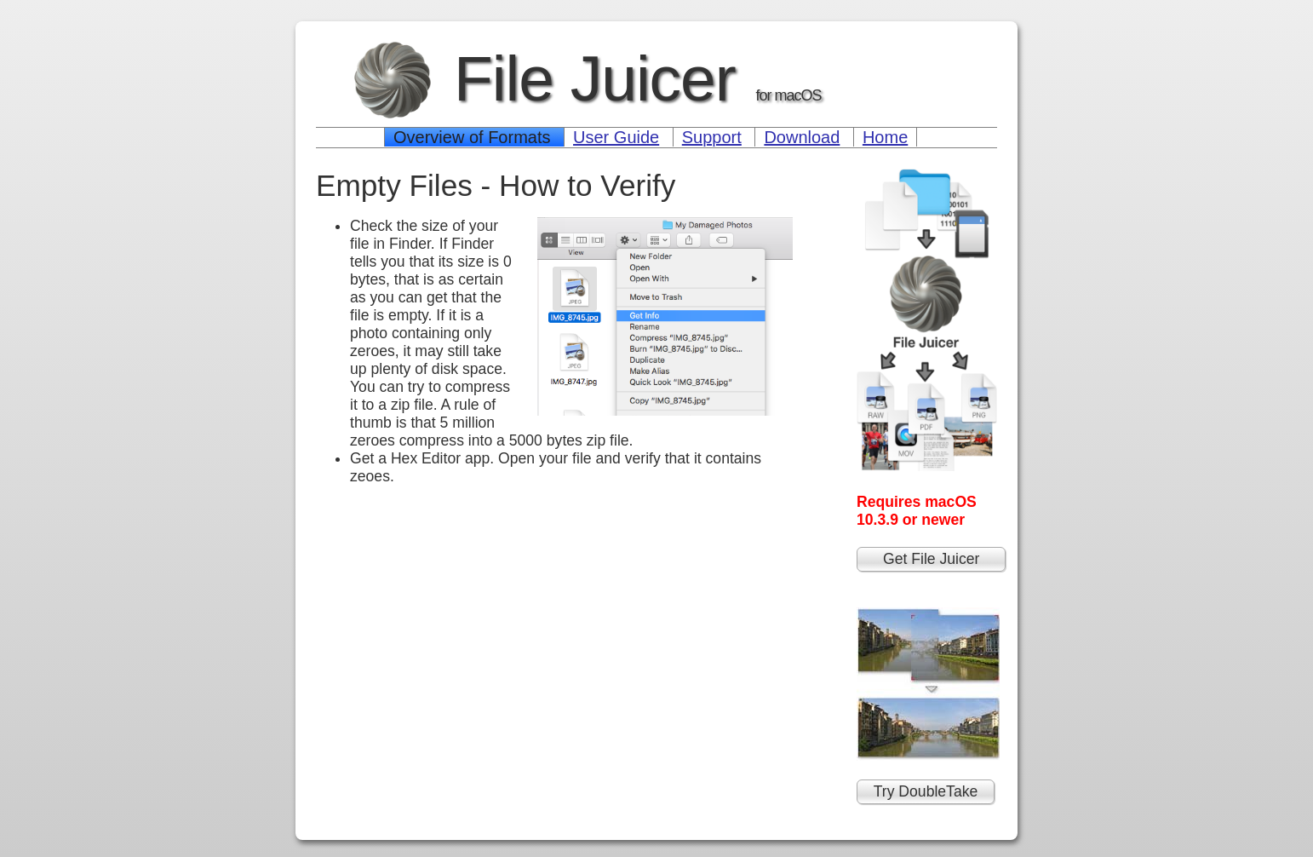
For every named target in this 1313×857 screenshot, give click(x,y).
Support (712, 137)
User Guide (616, 137)
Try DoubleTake (926, 791)
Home (885, 137)
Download (802, 137)
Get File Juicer (931, 558)
